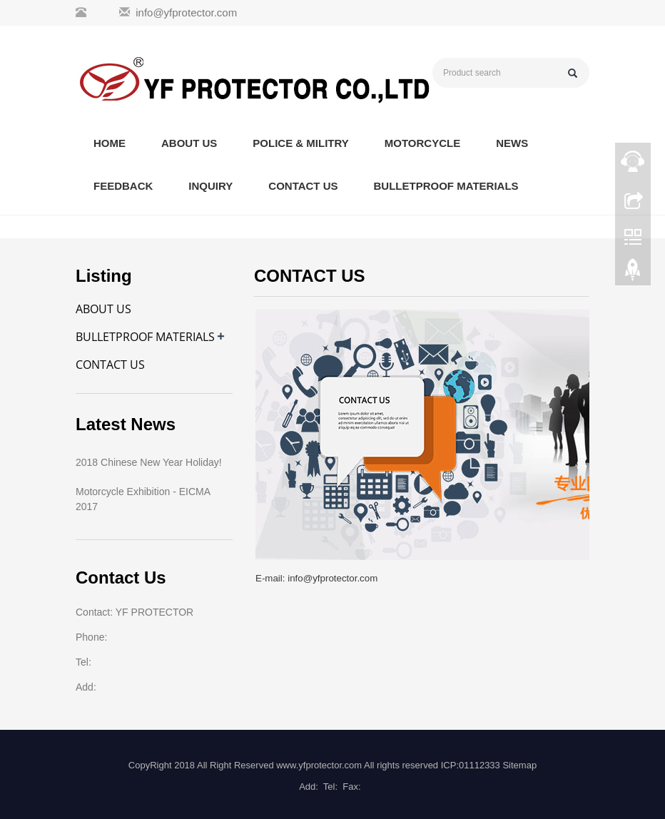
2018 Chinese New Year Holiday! (149, 462)
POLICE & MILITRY (300, 143)
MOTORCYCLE (422, 143)
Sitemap (519, 765)
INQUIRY (210, 186)
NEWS (512, 143)
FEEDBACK (123, 186)
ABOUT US (189, 143)
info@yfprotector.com (186, 12)
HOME (109, 143)
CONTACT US (302, 186)
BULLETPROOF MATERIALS (446, 186)
